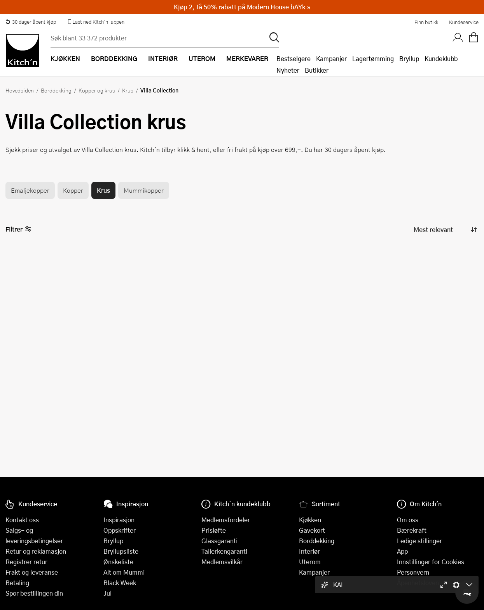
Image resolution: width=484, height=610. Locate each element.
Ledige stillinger (419, 540)
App (402, 551)
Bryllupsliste (120, 551)
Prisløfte (213, 530)
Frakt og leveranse (31, 572)
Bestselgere (293, 58)
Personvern (413, 572)
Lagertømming (373, 58)
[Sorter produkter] (445, 229)
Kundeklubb (441, 58)
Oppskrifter (119, 530)
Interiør (309, 551)
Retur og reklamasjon (35, 551)
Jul (107, 593)
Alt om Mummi (124, 572)
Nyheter (287, 70)
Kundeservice (464, 22)
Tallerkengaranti (224, 551)
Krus (127, 90)
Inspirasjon (119, 519)
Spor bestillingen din (34, 593)
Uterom (310, 561)
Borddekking (56, 90)
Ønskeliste (118, 561)
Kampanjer (331, 58)
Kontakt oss (22, 519)
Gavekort (312, 530)
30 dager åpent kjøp (30, 21)
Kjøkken (310, 519)
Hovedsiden (19, 90)
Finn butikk (426, 22)
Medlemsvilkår (222, 561)
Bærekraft (411, 530)
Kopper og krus (97, 90)
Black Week (119, 582)
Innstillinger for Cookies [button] (430, 561)
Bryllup (409, 58)
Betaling (17, 582)
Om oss (407, 519)
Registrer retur (26, 561)
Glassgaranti (219, 540)
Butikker (316, 70)
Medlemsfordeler (225, 519)
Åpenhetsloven (418, 582)
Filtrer (18, 229)
